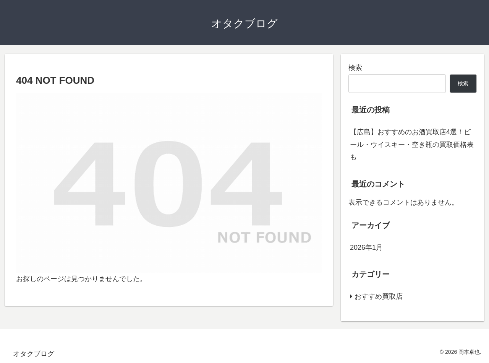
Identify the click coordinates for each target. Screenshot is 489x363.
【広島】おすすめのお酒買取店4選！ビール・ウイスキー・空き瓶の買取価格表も (412, 144)
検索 (355, 68)
